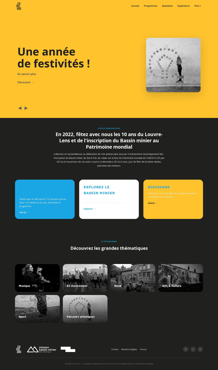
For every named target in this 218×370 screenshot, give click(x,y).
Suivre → (152, 203)
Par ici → (24, 212)
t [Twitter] (200, 349)
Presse (143, 349)
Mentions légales (129, 349)
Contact (114, 349)
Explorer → (89, 208)
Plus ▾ (198, 6)
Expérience (184, 6)
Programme (150, 6)
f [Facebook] (185, 349)
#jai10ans (167, 6)
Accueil (135, 6)
